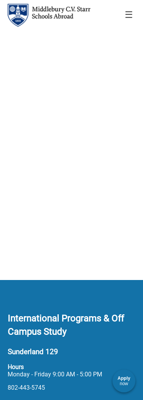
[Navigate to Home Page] (49, 15)
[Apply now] (123, 381)
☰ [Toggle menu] (129, 15)
